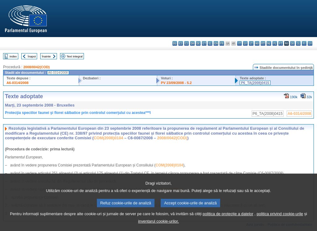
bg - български (174, 43)
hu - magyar (257, 43)
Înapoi (32, 56)
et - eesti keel (204, 43)
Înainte (46, 56)
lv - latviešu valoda (245, 43)
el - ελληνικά (210, 43)
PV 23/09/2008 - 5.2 (176, 83)
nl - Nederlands (269, 43)
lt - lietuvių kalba (251, 43)
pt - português (280, 43)
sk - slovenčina (292, 43)
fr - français (221, 43)
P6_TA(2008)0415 (255, 83)
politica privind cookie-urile (280, 218)
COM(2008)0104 (108, 138)
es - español (180, 43)
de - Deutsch (198, 43)
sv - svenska (310, 43)
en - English (216, 43)
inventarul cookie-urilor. (158, 226)
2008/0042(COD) (36, 67)
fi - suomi (304, 43)
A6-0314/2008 (17, 83)
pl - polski (274, 43)
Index (13, 56)
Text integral (75, 56)
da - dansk (192, 43)
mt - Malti (263, 43)
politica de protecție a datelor (228, 218)
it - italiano (239, 43)
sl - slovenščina (298, 43)
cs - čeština (186, 43)
